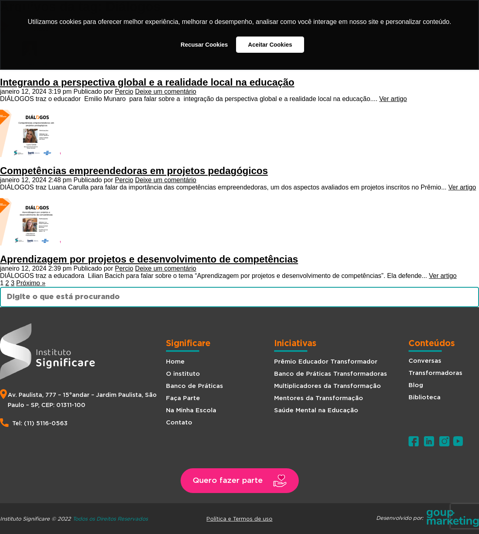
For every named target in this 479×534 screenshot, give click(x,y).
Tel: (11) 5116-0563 (40, 423)
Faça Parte (183, 398)
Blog (416, 385)
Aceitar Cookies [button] (270, 44)
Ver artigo (393, 98)
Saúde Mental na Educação (316, 410)
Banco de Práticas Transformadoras (330, 374)
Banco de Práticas (194, 386)
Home (175, 362)
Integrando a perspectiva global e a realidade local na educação (147, 82)
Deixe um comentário (165, 91)
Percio (124, 91)
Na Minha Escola (191, 410)
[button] (240, 480)
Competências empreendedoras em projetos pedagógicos (134, 170)
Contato (179, 423)
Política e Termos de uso (239, 518)
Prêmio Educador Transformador (325, 362)
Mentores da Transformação (318, 398)
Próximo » (30, 283)
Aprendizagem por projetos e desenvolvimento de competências (149, 259)
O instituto (183, 374)
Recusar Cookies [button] (204, 44)
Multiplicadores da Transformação (327, 386)
